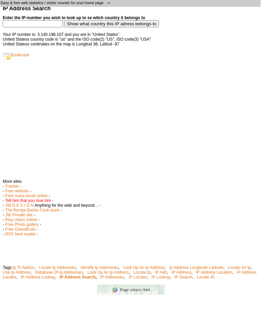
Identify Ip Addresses (99, 267)
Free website (17, 191)
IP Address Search (78, 277)
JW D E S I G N (19, 205)
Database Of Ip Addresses (59, 272)
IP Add (161, 272)
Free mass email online (26, 195)
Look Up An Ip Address (144, 267)
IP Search (183, 277)
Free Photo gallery (22, 224)
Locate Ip (142, 272)
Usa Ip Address (16, 272)
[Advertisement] (131, 121)
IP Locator (138, 277)
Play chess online (21, 219)
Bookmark (16, 55)
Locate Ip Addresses (57, 267)
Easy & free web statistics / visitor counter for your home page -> (56, 3)
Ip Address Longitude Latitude (196, 267)
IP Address (181, 272)
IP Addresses (112, 277)
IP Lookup (160, 277)
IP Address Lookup (38, 277)
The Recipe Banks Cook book (32, 210)
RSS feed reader (20, 234)
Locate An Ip (239, 267)
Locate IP (205, 277)
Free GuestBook (20, 229)
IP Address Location (214, 272)
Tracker (12, 186)
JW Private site (18, 215)
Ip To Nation (23, 267)
